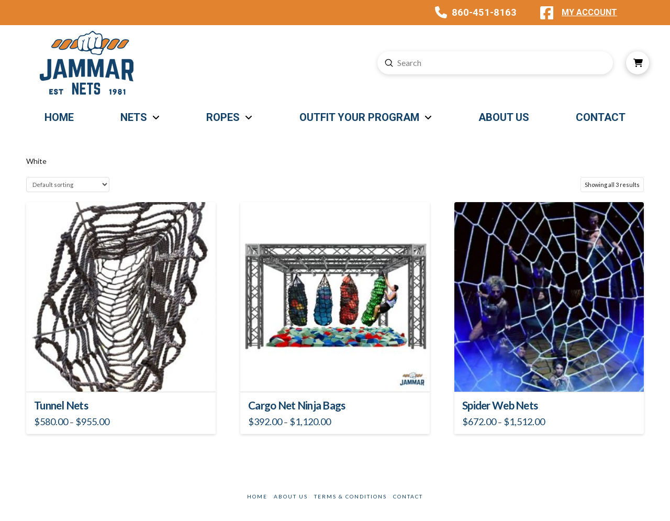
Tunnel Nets (61, 405)
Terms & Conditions (350, 496)
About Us (291, 496)
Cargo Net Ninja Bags (296, 405)
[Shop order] (67, 184)
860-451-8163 (484, 12)
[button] (637, 62)
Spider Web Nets (500, 405)
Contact (408, 496)
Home (257, 496)
